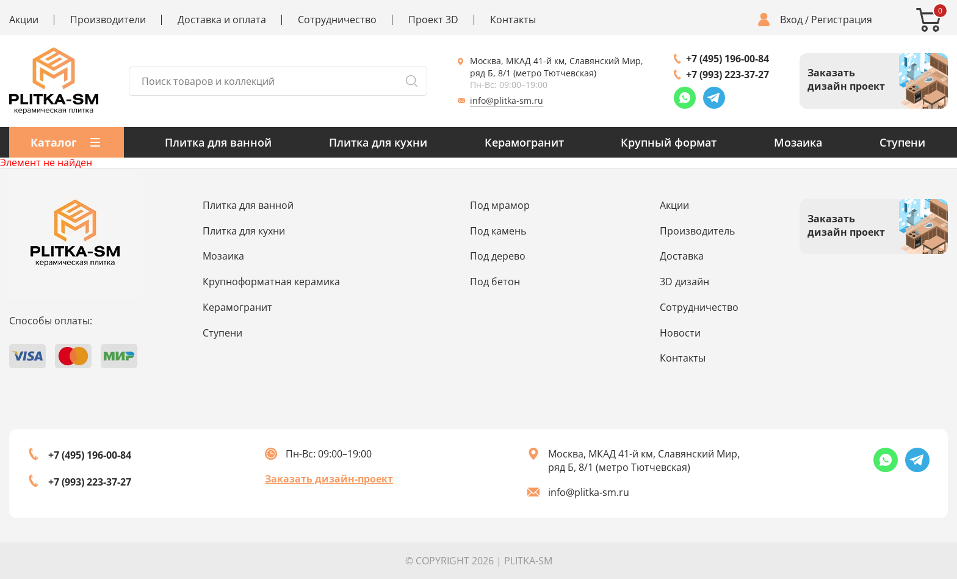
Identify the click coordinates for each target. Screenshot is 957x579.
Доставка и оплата (222, 19)
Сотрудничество (337, 19)
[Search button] (411, 81)
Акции (23, 19)
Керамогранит (524, 142)
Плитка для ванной (218, 142)
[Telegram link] (714, 98)
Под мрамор (500, 205)
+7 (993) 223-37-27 (727, 74)
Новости (680, 333)
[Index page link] (53, 81)
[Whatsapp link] (685, 98)
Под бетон (495, 281)
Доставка (682, 256)
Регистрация (841, 19)
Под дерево (497, 256)
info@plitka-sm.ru (506, 100)
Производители (108, 19)
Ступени (902, 142)
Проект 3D (433, 19)
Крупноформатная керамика (271, 281)
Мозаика (798, 142)
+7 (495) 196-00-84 (727, 58)
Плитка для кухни (378, 142)
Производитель (697, 231)
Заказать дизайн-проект (329, 479)
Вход (791, 19)
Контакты (513, 19)
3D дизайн (684, 281)
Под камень (498, 231)
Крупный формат (669, 142)
